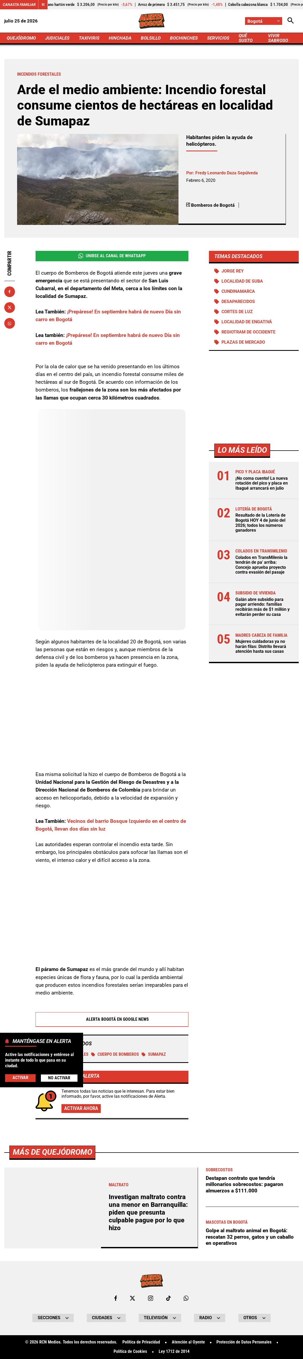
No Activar (59, 1078)
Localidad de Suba (242, 281)
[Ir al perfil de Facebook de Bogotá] (115, 1298)
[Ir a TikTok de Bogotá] (168, 1298)
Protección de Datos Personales (243, 1342)
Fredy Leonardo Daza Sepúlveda (226, 173)
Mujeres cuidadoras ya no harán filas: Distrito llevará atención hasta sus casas (260, 646)
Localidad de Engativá (247, 322)
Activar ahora (81, 1108)
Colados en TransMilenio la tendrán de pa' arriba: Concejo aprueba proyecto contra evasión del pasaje (261, 565)
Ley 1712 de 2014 (174, 1352)
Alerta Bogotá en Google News (112, 1019)
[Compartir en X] (9, 307)
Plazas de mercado (243, 342)
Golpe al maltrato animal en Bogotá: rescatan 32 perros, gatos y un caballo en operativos (250, 1236)
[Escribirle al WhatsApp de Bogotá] (186, 1298)
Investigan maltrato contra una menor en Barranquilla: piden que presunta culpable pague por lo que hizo (148, 1212)
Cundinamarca (238, 291)
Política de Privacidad (141, 1342)
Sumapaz (154, 1054)
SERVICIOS (218, 38)
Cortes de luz (237, 311)
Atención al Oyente (188, 1342)
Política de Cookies (130, 1352)
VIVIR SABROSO (278, 38)
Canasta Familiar (19, 4)
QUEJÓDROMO (21, 38)
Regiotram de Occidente (248, 332)
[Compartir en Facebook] (9, 291)
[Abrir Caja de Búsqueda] (291, 21)
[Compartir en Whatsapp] (9, 323)
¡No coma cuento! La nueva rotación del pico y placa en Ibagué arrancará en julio (261, 483)
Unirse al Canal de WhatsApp (112, 255)
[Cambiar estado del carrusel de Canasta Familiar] (43, 4)
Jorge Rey (233, 271)
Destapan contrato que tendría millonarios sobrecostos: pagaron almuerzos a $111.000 (244, 1184)
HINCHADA (120, 38)
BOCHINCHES (184, 38)
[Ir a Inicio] (151, 21)
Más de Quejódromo (52, 1152)
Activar (20, 1077)
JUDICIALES (57, 38)
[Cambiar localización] (263, 21)
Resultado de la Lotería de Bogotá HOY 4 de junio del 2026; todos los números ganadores (260, 523)
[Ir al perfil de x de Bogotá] (132, 1298)
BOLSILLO (151, 38)
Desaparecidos (238, 301)
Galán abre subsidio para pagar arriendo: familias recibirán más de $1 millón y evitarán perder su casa (262, 607)
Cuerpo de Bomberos (115, 1054)
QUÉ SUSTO (245, 38)
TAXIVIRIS (89, 38)
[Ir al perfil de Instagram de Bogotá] (150, 1298)
